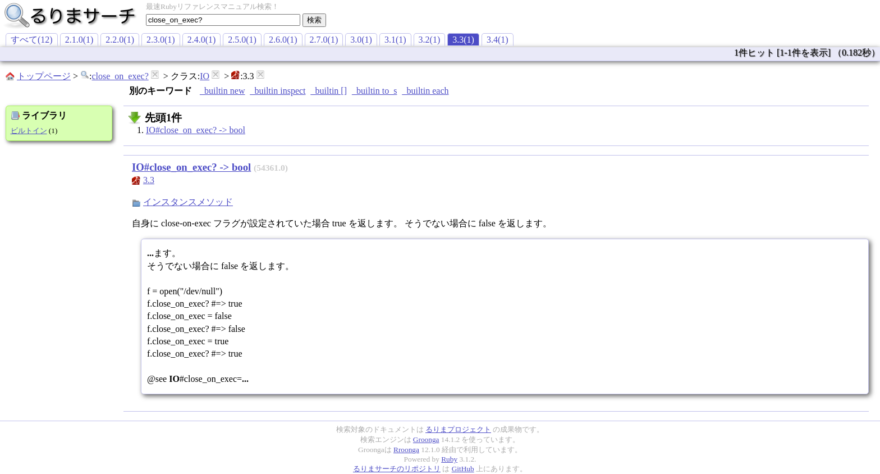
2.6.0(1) (283, 39)
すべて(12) (32, 39)
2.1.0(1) (79, 39)
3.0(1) (361, 39)
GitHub (463, 468)
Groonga (426, 439)
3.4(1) (497, 39)
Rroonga (406, 449)
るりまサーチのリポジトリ (397, 468)
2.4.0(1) (201, 39)
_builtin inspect (277, 90)
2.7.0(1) (324, 39)
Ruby (449, 459)
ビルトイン (29, 130)
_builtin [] (329, 90)
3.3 (148, 180)
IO (204, 76)
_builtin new (222, 90)
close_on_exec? (119, 76)
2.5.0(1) (242, 39)
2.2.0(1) (120, 39)
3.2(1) (430, 39)
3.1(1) (395, 39)
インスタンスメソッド (188, 202)
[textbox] (223, 20)
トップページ (44, 76)
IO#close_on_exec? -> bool (195, 130)
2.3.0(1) (160, 39)
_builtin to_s (374, 90)
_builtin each (425, 90)
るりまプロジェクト (458, 429)
